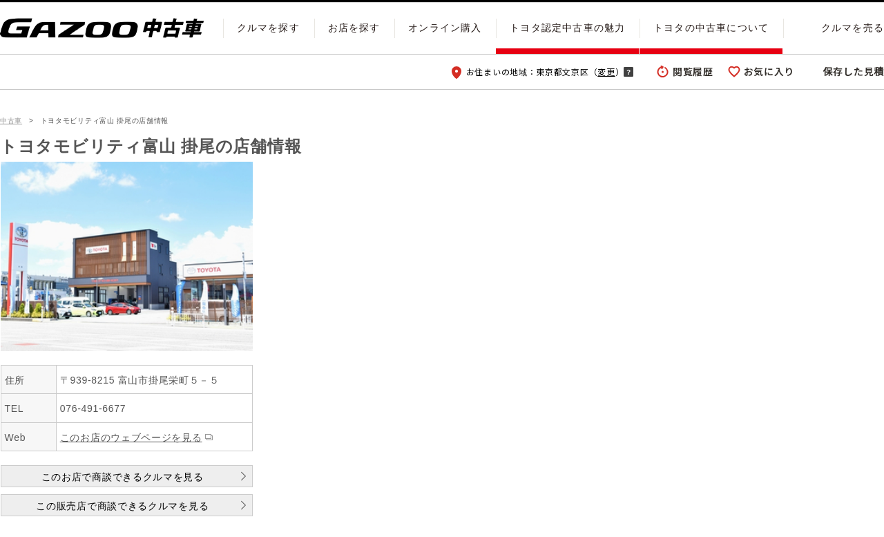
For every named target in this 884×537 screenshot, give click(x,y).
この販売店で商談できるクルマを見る (122, 505)
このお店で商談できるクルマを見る (122, 476)
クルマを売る (852, 27)
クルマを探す (268, 27)
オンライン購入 (444, 27)
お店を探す (354, 27)
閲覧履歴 (693, 71)
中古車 (11, 120)
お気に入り (769, 71)
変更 (606, 71)
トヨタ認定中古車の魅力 (567, 27)
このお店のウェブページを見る (131, 437)
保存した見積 (853, 71)
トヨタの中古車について (711, 27)
